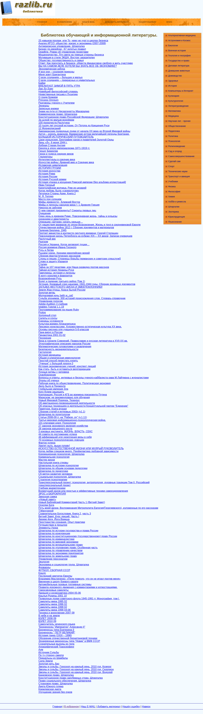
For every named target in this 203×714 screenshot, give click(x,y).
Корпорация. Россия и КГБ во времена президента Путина (72, 394)
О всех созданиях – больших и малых (60, 77)
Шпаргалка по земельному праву (57, 556)
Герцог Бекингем (48, 151)
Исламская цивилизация (52, 165)
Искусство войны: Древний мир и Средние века (66, 162)
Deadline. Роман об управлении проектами (63, 52)
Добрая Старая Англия (51, 145)
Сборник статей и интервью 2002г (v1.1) (61, 411)
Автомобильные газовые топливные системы (64, 584)
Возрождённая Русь (50, 278)
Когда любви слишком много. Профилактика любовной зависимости (78, 451)
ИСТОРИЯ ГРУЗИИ (49, 168)
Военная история (177, 50)
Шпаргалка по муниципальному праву (60, 544)
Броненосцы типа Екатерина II (56, 629)
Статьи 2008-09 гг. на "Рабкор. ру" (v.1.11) (62, 417)
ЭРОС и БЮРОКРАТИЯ (52, 493)
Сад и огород (175, 151)
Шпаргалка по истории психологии (58, 465)
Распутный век (47, 238)
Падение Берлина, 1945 (52, 230)
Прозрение (44, 338)
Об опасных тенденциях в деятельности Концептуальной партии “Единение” (83, 406)
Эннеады (43, 105)
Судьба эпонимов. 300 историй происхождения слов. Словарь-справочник (81, 298)
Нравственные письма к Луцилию (58, 94)
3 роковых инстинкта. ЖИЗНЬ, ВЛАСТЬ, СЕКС (65, 431)
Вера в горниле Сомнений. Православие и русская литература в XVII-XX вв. (83, 340)
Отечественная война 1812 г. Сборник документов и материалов (76, 227)
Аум (40, 649)
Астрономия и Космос (179, 40)
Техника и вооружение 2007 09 (56, 612)
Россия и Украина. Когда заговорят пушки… (64, 244)
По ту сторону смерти (51, 655)
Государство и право (178, 60)
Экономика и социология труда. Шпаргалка (63, 564)
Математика (174, 111)
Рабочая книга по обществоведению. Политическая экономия (74, 383)
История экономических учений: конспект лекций (67, 366)
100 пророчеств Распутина (54, 122)
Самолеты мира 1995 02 (52, 601)
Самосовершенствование (181, 156)
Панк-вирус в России (50, 332)
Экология (43, 561)
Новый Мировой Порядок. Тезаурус (59, 400)
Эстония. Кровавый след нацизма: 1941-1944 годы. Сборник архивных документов (86, 284)
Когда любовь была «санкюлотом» (58, 190)
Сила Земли (45, 661)
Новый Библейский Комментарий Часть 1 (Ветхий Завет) (71, 502)
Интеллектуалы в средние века (56, 159)
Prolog (42, 312)
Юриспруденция (176, 216)
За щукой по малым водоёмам (56, 120)
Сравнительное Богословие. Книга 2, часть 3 (64, 513)
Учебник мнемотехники (51, 488)
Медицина (173, 116)
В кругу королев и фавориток (55, 275)
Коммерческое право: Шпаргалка (57, 114)
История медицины (49, 355)
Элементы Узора (48, 527)
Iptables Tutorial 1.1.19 (51, 306)
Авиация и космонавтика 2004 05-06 (59, 593)
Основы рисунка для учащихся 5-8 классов (63, 329)
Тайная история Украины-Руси (56, 270)
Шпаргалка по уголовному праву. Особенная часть (68, 547)
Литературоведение (178, 106)
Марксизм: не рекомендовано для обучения (64, 397)
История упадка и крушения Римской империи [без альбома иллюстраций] (82, 182)
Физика (172, 186)
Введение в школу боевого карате (58, 581)
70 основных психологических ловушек (61, 440)
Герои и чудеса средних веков (55, 153)
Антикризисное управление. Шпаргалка (61, 46)
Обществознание (177, 126)
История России (47, 176)
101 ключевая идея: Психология (57, 423)
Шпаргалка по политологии (54, 414)
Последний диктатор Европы (55, 576)
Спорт (171, 166)
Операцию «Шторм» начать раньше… (60, 221)
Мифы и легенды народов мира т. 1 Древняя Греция (68, 204)
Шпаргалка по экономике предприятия (60, 553)
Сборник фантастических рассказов (59, 255)
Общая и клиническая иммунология (59, 357)
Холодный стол (47, 315)
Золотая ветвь (46, 292)
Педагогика (174, 131)
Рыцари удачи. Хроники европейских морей (64, 253)
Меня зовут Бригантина (52, 74)
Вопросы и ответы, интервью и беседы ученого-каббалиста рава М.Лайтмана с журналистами (93, 377)
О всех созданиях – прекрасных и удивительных (66, 80)
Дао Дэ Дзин (45, 88)
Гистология (44, 352)
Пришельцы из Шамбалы (53, 658)
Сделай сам (174, 161)
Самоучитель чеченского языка (56, 624)
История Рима (46, 173)
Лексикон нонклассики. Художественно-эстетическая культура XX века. (80, 326)
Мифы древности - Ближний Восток (59, 202)
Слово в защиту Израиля (53, 261)
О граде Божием (48, 97)
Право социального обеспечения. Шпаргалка (64, 680)
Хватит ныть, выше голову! (54, 445)
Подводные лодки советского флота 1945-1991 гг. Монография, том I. (79, 598)
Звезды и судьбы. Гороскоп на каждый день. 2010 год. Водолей (75, 672)
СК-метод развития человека (55, 474)
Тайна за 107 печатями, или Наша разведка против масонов (73, 267)
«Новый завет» (47, 499)
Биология (173, 45)
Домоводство (175, 75)
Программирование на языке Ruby (58, 309)
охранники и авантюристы (53, 219)
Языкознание (175, 221)
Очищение (44, 213)
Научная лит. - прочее (179, 121)
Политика (173, 136)
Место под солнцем (49, 199)
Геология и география (179, 55)
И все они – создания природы (56, 71)
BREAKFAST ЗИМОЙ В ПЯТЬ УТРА (59, 86)
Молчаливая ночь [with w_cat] (55, 295)
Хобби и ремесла (177, 201)
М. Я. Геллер (45, 196)
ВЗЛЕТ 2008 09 (47, 618)
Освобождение (47, 374)
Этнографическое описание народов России (64, 343)
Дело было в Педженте (51, 386)
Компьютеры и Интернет (180, 91)
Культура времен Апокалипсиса (57, 323)
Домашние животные (179, 70)
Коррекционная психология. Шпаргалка (61, 454)
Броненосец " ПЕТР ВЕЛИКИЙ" (56, 632)
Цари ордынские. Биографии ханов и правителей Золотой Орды (76, 139)
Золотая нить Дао (48, 663)
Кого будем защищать (51, 391)
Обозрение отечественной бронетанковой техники (67, 638)
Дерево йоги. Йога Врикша (53, 519)
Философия (174, 191)
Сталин (42, 264)
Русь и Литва (46, 250)
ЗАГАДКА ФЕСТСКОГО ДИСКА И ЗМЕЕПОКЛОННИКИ (70, 287)
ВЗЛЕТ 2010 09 (47, 621)
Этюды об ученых (48, 380)
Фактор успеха (46, 442)
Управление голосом (50, 301)
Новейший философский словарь (58, 91)
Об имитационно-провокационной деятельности (66, 403)
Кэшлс (42, 573)
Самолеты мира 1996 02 (52, 604)
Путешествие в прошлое (52, 525)
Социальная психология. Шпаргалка (59, 476)
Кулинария (173, 96)
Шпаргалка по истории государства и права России (68, 530)
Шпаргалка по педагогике (53, 471)
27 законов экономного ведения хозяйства (63, 425)
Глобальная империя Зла (53, 389)
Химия (171, 196)
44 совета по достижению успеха (57, 434)
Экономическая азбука (51, 69)
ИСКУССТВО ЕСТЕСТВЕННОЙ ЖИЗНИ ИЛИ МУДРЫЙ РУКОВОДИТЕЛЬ (81, 448)
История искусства (49, 170)
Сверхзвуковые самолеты (53, 590)
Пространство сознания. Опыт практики (61, 522)
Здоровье (173, 80)
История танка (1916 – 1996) (55, 635)
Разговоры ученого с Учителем (56, 103)
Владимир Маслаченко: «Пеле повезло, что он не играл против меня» (79, 578)
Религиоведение (176, 146)
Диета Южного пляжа (50, 686)
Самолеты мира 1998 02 (52, 607)
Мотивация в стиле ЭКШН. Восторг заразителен (66, 57)
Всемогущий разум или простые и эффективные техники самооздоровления (83, 491)
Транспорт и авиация (179, 176)
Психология (174, 141)
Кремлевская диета (49, 689)
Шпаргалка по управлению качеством (60, 550)
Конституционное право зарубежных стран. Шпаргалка (70, 678)
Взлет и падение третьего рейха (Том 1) (61, 281)
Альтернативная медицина (182, 35)
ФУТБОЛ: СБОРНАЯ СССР (54, 570)
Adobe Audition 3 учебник (52, 304)
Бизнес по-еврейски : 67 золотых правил (62, 49)
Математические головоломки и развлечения (64, 346)
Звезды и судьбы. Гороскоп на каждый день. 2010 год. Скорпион (76, 669)
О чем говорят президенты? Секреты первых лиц (67, 210)
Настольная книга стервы (53, 462)
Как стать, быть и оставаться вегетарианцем (64, 369)
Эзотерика (173, 211)
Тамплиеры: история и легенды (56, 272)
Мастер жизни (46, 459)
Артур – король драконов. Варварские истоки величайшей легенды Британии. (84, 134)
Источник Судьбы (48, 652)
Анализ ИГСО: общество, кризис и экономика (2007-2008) (72, 43)
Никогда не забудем (50, 207)
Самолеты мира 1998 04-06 (54, 610)
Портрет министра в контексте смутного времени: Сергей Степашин (78, 233)
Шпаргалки (173, 206)
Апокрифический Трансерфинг (56, 646)
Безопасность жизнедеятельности (58, 349)
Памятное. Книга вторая (52, 408)
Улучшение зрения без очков (55, 692)
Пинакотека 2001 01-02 (51, 335)
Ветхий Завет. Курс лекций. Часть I (58, 516)
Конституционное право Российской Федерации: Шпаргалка (73, 117)
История (172, 86)
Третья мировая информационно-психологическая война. (72, 420)
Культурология (175, 101)
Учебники (173, 181)
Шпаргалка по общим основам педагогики (62, 468)
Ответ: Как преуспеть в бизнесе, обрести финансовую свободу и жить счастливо (85, 63)
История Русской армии (52, 179)
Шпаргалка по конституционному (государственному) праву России (77, 536)
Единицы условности (50, 321)
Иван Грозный (46, 185)
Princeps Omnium (48, 100)
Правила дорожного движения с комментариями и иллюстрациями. (77, 587)
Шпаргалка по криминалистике (56, 539)
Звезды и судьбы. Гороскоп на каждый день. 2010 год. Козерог (74, 666)
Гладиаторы (45, 156)
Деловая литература (178, 65)
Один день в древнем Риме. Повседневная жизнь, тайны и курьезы (77, 216)
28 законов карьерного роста (55, 428)
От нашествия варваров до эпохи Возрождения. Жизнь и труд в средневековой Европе (89, 224)
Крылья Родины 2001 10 (52, 595)
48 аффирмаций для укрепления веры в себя (65, 437)
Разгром (43, 241)
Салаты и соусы (47, 318)
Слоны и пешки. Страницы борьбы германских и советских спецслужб (79, 258)
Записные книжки (48, 108)
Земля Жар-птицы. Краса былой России (61, 289)
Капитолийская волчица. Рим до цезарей (62, 187)
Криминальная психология (53, 457)
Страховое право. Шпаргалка (55, 683)
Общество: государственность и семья (61, 60)
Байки (41, 83)
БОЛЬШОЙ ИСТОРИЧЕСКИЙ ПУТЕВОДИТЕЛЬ (66, 136)
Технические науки (177, 171)
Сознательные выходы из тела (56, 644)
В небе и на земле (49, 615)
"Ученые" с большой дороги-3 (55, 363)
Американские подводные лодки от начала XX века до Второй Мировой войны (84, 131)
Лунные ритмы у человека (53, 372)
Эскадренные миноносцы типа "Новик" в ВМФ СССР (69, 641)
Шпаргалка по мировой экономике (58, 542)
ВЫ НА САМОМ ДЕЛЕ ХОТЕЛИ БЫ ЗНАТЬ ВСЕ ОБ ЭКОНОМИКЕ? (77, 66)
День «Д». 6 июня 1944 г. (52, 142)
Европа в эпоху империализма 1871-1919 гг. (64, 148)
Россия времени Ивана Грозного (57, 247)
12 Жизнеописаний (49, 128)
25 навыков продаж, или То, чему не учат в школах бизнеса (73, 40)
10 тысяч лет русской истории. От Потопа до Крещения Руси (73, 125)
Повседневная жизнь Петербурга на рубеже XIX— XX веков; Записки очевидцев (85, 236)
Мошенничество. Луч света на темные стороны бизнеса (71, 54)
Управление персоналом (52, 559)
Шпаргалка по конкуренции (54, 533)
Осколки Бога (46, 505)
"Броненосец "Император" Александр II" (61, 627)
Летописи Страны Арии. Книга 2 (57, 193)
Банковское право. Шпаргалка (56, 675)
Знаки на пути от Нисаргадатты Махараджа (63, 111)
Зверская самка (47, 496)
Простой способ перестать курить (58, 360)
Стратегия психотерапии (52, 479)
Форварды (44, 567)
